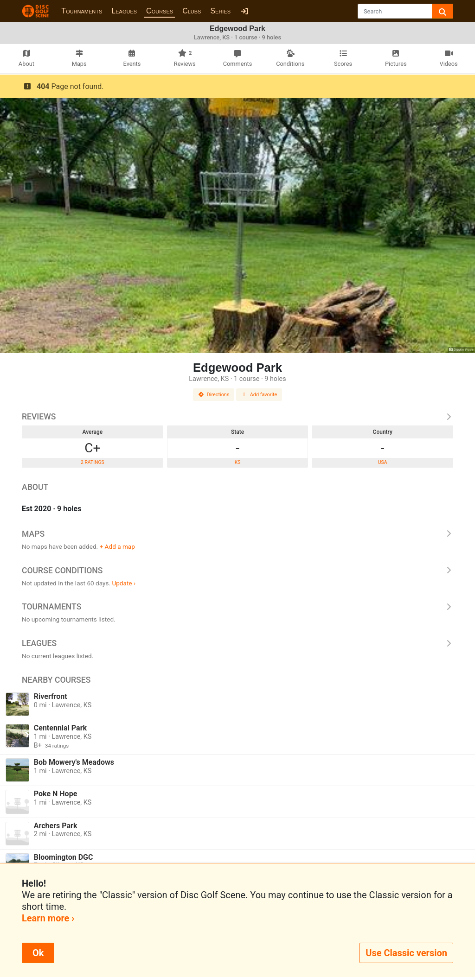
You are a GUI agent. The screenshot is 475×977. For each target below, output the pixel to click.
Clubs (191, 11)
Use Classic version (406, 952)
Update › (123, 583)
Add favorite (259, 395)
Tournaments (81, 11)
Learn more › (48, 918)
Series (220, 11)
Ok (38, 952)
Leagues (124, 11)
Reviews (237, 416)
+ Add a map (117, 546)
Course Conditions (237, 570)
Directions (214, 395)
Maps (237, 534)
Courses (159, 11)
